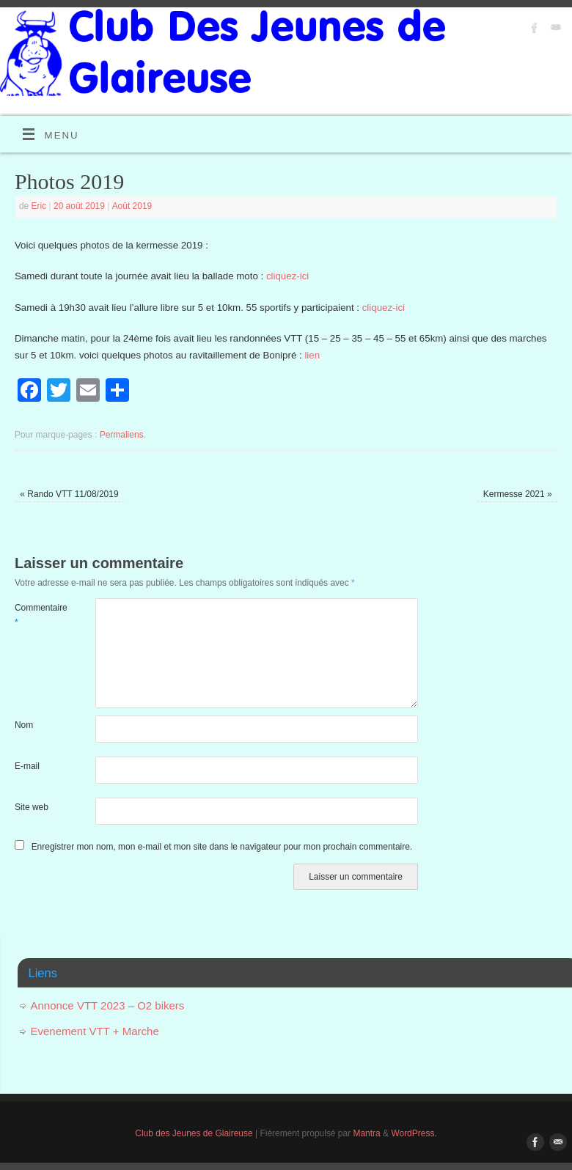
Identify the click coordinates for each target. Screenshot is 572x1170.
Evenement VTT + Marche (95, 1031)
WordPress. (413, 1133)
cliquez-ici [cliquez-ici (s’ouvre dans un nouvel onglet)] (287, 276)
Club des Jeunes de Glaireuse (193, 1133)
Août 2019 (132, 206)
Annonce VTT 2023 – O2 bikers (108, 1005)
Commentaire (35, 615)
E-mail (27, 766)
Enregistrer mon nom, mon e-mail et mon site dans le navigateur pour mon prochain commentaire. (222, 847)
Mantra (366, 1133)
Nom (24, 725)
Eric (39, 206)
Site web (31, 807)
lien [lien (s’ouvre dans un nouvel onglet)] (312, 355)
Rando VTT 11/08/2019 (69, 494)
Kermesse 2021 (517, 494)
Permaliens (122, 435)
